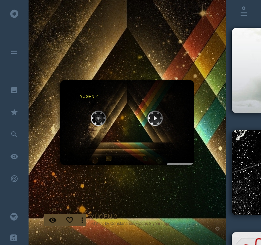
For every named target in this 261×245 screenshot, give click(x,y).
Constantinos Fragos (129, 223)
